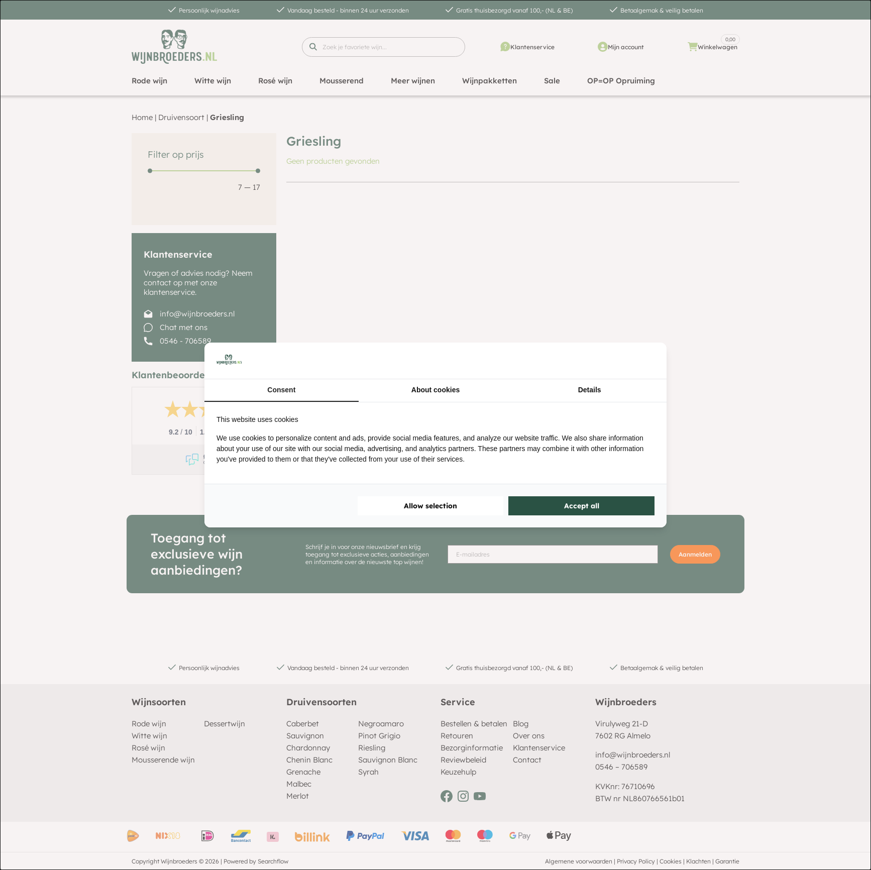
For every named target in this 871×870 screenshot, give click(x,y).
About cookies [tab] (435, 390)
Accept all (581, 505)
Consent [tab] (281, 390)
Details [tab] (589, 390)
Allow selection (430, 505)
